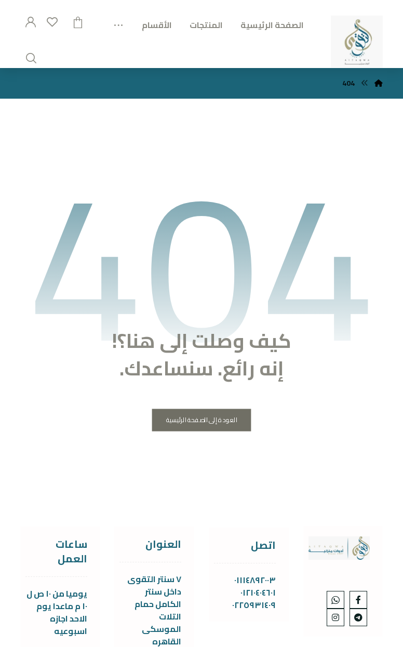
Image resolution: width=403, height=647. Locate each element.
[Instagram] (335, 617)
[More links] (118, 22)
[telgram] (358, 617)
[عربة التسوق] (78, 21)
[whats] (335, 600)
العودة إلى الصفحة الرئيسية (202, 420)
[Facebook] (358, 600)
